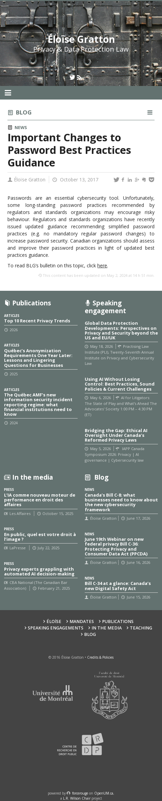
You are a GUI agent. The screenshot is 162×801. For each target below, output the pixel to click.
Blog (24, 112)
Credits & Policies (100, 657)
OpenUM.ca (103, 793)
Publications (118, 621)
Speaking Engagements (55, 628)
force (80, 793)
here (102, 265)
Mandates (81, 621)
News (21, 127)
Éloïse (53, 621)
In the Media (107, 628)
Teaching (141, 628)
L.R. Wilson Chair (76, 798)
